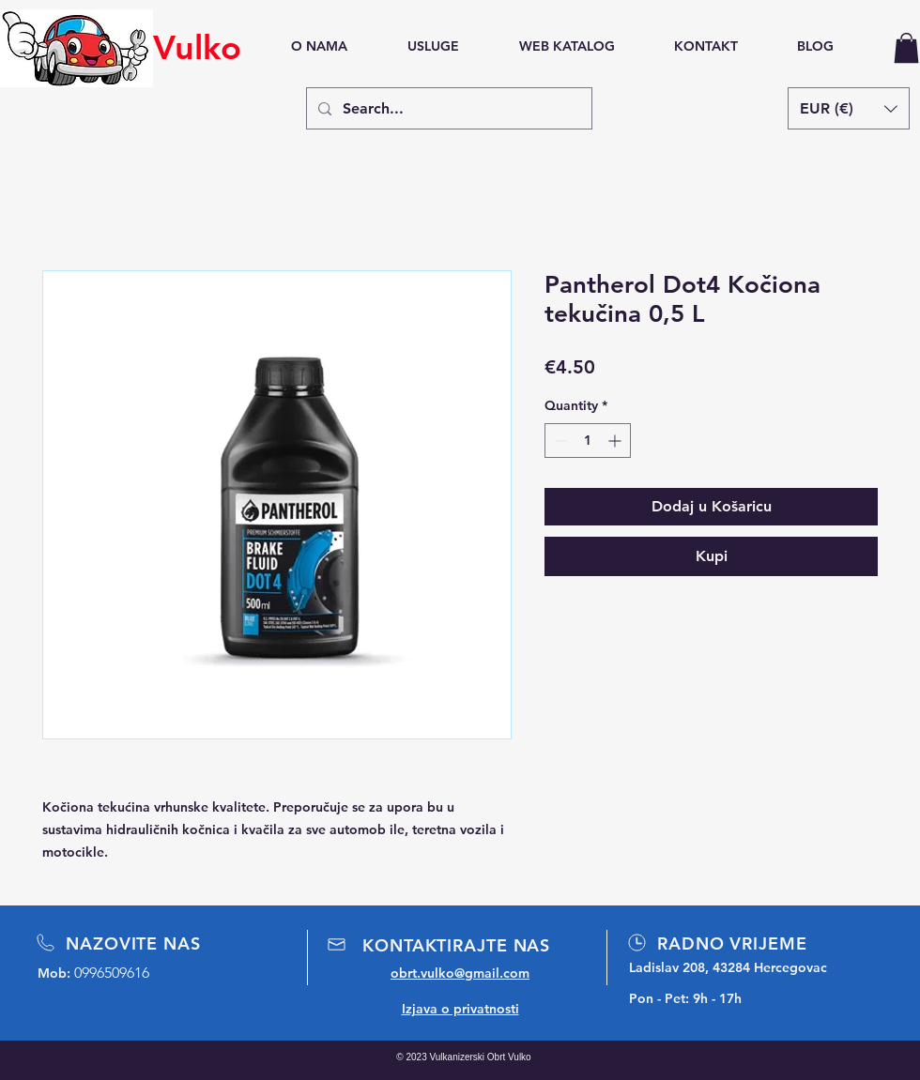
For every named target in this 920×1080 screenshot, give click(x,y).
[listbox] (849, 108)
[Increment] (616, 440)
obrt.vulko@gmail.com (460, 973)
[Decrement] (559, 440)
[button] (906, 48)
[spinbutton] (588, 440)
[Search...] (447, 108)
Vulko (197, 47)
